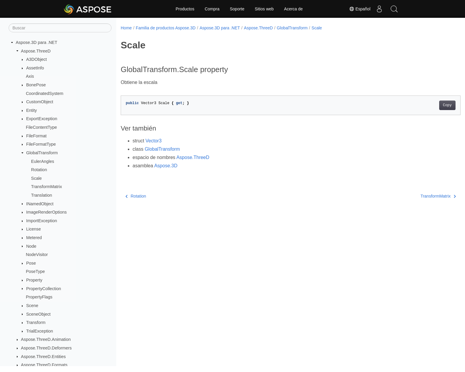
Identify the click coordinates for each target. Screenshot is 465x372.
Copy (424, 105)
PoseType (35, 271)
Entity (31, 110)
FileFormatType (41, 144)
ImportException (41, 220)
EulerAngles (42, 161)
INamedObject (39, 203)
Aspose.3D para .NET (36, 42)
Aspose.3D (165, 165)
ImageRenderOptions (46, 212)
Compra (212, 9)
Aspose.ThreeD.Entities (43, 356)
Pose (31, 263)
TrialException (39, 331)
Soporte (237, 9)
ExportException (41, 118)
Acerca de (293, 9)
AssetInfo (35, 68)
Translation (41, 195)
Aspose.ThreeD (36, 51)
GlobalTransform (42, 152)
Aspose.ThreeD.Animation (46, 339)
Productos (185, 9)
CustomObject (39, 101)
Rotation (39, 169)
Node (31, 246)
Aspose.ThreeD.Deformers (46, 348)
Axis (30, 76)
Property (34, 280)
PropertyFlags (39, 297)
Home (126, 28)
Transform (35, 322)
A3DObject (36, 59)
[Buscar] (60, 27)
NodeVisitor (37, 254)
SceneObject (38, 314)
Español (359, 9)
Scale (36, 178)
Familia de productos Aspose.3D (166, 28)
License (33, 229)
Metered (34, 237)
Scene (32, 305)
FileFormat (36, 135)
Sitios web (264, 9)
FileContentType (41, 127)
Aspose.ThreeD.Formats (44, 365)
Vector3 (154, 140)
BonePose (36, 84)
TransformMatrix (46, 186)
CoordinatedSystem (44, 93)
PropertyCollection (43, 288)
